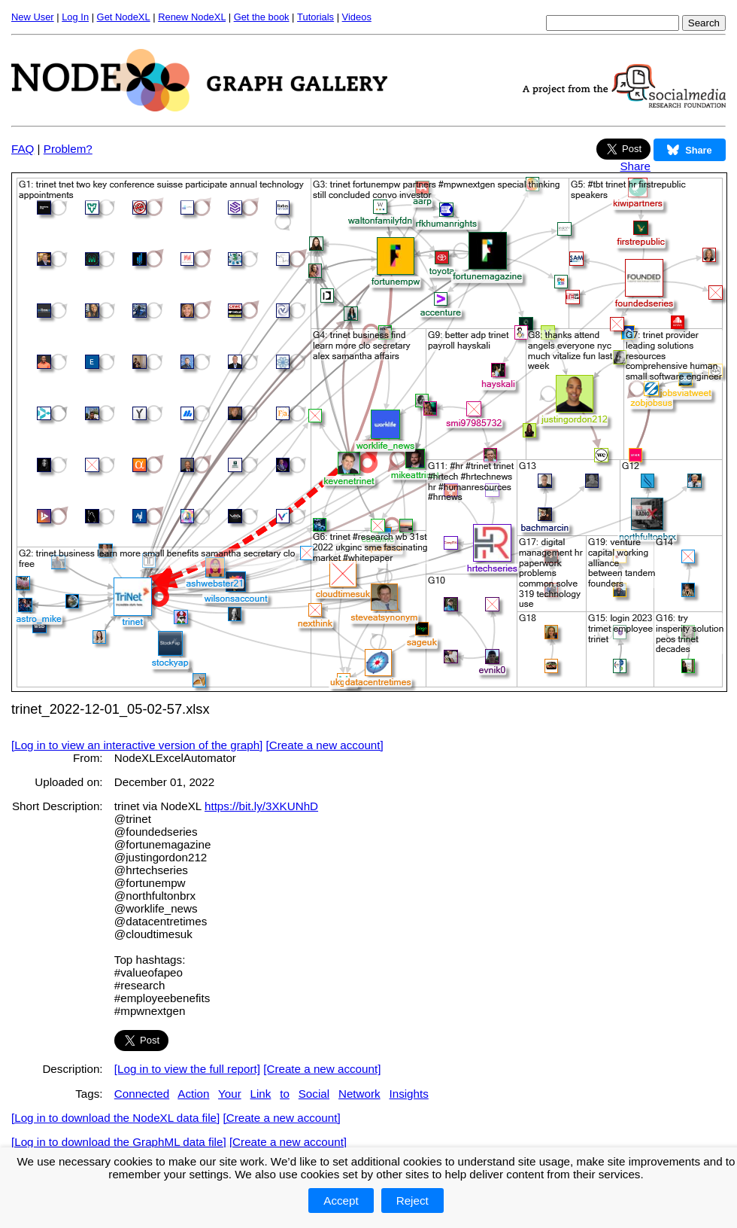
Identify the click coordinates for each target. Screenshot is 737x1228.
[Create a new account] (325, 745)
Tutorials (315, 17)
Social (314, 1093)
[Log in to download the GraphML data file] (118, 1141)
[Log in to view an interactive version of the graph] (136, 745)
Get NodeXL (123, 17)
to (285, 1093)
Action (193, 1093)
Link (260, 1093)
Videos (357, 17)
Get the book (262, 17)
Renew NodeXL (192, 17)
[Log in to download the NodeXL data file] (115, 1117)
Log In (75, 17)
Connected (141, 1093)
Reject (412, 1200)
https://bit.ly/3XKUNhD (261, 806)
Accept (340, 1200)
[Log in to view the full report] (187, 1068)
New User (32, 17)
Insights (408, 1093)
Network (359, 1093)
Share (635, 166)
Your (229, 1093)
